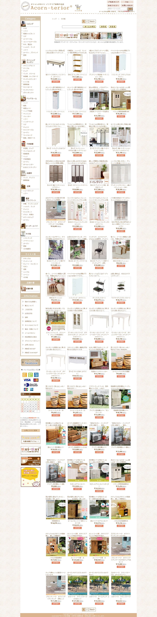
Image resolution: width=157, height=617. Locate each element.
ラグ (24, 36)
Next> (92, 21)
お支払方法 (28, 313)
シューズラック (28, 191)
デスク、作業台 (28, 214)
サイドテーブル (28, 130)
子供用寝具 (27, 159)
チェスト (26, 127)
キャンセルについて (31, 325)
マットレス (27, 114)
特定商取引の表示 (31, 337)
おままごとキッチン (30, 167)
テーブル (26, 68)
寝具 (24, 105)
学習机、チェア (28, 148)
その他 (25, 277)
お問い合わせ (29, 345)
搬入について (29, 305)
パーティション (28, 241)
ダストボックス (28, 92)
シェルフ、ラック (29, 47)
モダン (25, 266)
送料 (26, 317)
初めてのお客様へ (31, 302)
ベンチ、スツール (29, 74)
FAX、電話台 (27, 44)
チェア (25, 71)
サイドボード (27, 87)
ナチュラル (27, 258)
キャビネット (27, 212)
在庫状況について (31, 321)
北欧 (24, 269)
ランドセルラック (29, 151)
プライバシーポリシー (32, 341)
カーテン (26, 132)
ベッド (25, 103)
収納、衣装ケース (29, 138)
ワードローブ (27, 135)
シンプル (26, 272)
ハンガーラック (28, 122)
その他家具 (27, 249)
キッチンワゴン (28, 90)
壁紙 (24, 246)
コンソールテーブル (30, 42)
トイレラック (27, 238)
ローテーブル (27, 39)
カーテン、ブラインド (30, 52)
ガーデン (26, 243)
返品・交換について (31, 329)
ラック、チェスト (29, 177)
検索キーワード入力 (114, 8)
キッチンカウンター (30, 79)
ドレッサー (27, 116)
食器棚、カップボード (30, 76)
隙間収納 (26, 84)
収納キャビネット (29, 34)
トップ (54, 19)
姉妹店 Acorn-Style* (31, 352)
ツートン (26, 275)
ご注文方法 (28, 309)
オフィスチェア (28, 217)
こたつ (25, 50)
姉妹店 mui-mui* (30, 349)
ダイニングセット (29, 65)
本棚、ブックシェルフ (30, 204)
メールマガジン (30, 333)
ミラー (25, 119)
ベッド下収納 (27, 111)
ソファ (25, 31)
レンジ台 (26, 82)
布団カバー (27, 108)
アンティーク (27, 261)
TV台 (25, 28)
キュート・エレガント (30, 264)
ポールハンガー (28, 164)
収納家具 (26, 154)
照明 (24, 55)
